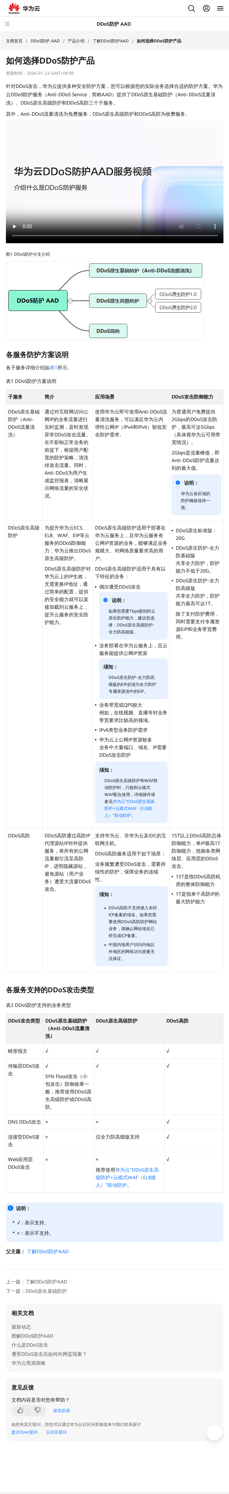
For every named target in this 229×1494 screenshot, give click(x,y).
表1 (53, 367)
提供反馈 (61, 1410)
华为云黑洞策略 (28, 1363)
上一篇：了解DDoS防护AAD (36, 1281)
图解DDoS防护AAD (32, 1336)
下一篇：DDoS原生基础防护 (36, 1291)
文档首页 (14, 41)
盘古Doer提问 (24, 1432)
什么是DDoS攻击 (29, 1345)
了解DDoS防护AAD (111, 41)
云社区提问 (56, 1432)
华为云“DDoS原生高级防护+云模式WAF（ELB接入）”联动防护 (129, 808)
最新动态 (21, 1327)
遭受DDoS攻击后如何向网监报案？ (49, 1354)
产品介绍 (76, 41)
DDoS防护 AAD (45, 41)
